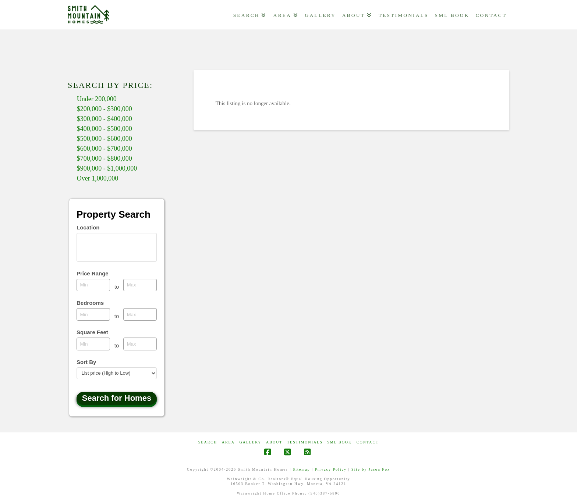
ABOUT (274, 442)
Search (207, 442)
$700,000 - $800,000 (104, 158)
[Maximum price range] (140, 285)
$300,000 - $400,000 (104, 118)
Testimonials (305, 442)
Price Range (93, 273)
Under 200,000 (97, 99)
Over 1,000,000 (97, 178)
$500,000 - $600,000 (104, 138)
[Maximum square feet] (140, 344)
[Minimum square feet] (93, 344)
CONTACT (368, 442)
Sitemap (301, 469)
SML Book (339, 442)
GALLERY (250, 442)
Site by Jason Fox (370, 469)
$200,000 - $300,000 (104, 109)
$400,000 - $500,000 (104, 128)
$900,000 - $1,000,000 (107, 168)
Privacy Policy (331, 469)
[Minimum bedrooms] (93, 314)
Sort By (86, 362)
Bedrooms (90, 303)
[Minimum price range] (93, 285)
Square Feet (92, 332)
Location (88, 227)
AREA (228, 442)
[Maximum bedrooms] (140, 314)
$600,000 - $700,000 (104, 148)
